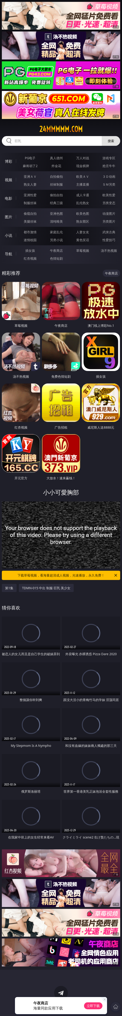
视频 (8, 179)
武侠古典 (108, 232)
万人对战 (82, 158)
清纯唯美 (56, 221)
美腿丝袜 (30, 221)
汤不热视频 (109, 250)
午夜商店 (56, 250)
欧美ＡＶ (82, 176)
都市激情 (30, 232)
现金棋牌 (82, 166)
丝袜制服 (56, 184)
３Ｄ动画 (108, 176)
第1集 (9, 588)
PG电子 (30, 158)
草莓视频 (82, 250)
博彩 (8, 161)
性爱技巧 (108, 240)
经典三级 (56, 203)
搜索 (111, 141)
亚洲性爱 (30, 195)
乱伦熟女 (82, 203)
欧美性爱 (108, 195)
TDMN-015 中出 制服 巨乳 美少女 (46, 588)
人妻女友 (82, 232)
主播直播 (82, 184)
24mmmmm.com (61, 129)
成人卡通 (82, 195)
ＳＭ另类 (108, 184)
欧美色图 (82, 213)
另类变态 (108, 203)
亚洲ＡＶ (30, 176)
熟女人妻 (30, 184)
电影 (8, 198)
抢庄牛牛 (108, 166)
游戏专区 (108, 158)
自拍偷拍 (56, 176)
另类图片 (108, 221)
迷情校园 (30, 240)
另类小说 (56, 240)
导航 (8, 253)
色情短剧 (56, 258)
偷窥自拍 (30, 213)
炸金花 (56, 166)
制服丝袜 (30, 203)
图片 (8, 216)
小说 (8, 235)
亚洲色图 (56, 213)
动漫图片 (108, 213)
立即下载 (93, 1006)
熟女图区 (82, 221)
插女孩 (30, 250)
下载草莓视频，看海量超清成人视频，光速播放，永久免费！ (67, 575)
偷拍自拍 (56, 195)
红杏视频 (30, 258)
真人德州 (56, 158)
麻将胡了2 (30, 166)
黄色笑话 (82, 240)
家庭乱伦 (56, 232)
